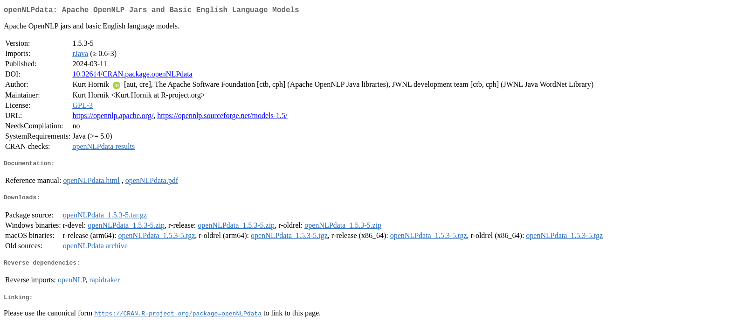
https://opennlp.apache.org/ (112, 117)
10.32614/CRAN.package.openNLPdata (132, 76)
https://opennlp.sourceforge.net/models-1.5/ (222, 117)
